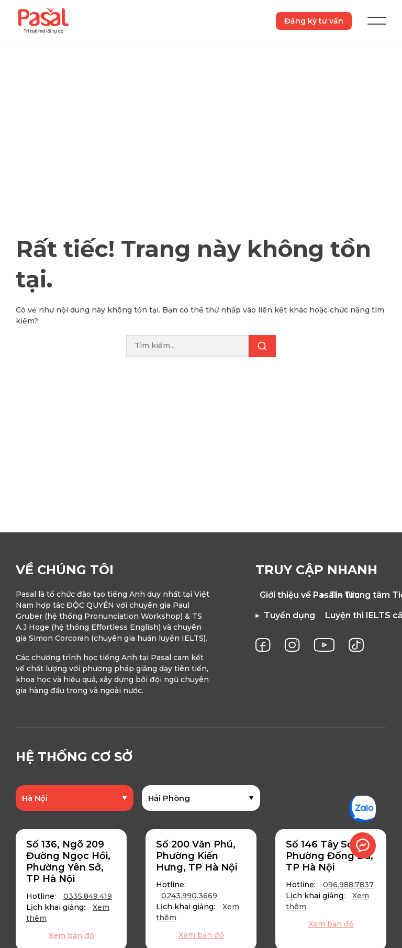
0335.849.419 (87, 896)
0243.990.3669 (189, 896)
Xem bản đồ (71, 936)
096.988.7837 (348, 885)
